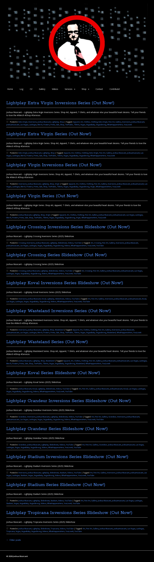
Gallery (42, 89)
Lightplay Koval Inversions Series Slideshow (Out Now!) (64, 283)
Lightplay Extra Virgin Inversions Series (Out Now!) (60, 103)
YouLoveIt (128, 124)
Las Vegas (24, 124)
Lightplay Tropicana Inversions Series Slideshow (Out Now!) (69, 513)
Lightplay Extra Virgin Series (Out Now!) (48, 134)
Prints (52, 124)
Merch (40, 124)
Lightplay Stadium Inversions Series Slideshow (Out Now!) (67, 457)
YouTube (78, 243)
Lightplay (55, 122)
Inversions (32, 122)
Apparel (76, 122)
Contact (99, 89)
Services (68, 89)
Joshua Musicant (44, 122)
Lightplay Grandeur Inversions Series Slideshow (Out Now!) (68, 401)
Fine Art (111, 122)
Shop (84, 89)
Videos (55, 89)
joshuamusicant (12, 124)
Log (21, 89)
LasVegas (33, 124)
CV (31, 89)
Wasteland (59, 330)
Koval (44, 299)
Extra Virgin (23, 122)
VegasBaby (90, 124)
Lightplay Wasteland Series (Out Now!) (47, 342)
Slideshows (62, 243)
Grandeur (22, 417)
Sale (57, 124)
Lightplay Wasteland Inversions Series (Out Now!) (58, 311)
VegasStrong (101, 124)
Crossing (22, 243)
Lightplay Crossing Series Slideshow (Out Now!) (56, 255)
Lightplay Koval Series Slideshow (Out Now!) (53, 373)
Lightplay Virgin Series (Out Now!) (42, 196)
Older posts (13, 540)
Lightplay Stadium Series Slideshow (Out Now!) (55, 485)
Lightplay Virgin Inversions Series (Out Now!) (54, 165)
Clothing (94, 122)
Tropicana (55, 528)
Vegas (82, 124)
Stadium (63, 472)
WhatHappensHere (115, 124)
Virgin (57, 184)
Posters (46, 124)
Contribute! (115, 89)
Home (10, 89)
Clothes (87, 122)
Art (81, 122)
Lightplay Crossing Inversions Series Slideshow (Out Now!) (68, 227)
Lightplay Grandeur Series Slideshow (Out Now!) (57, 429)
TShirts (76, 124)
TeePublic (69, 124)
